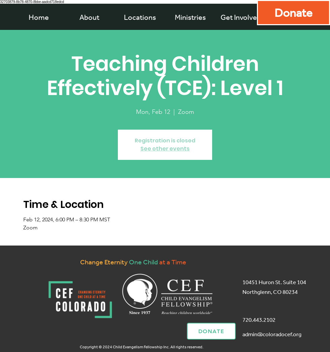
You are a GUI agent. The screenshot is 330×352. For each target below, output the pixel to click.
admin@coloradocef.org (271, 334)
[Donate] (293, 12)
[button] (190, 17)
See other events (165, 148)
